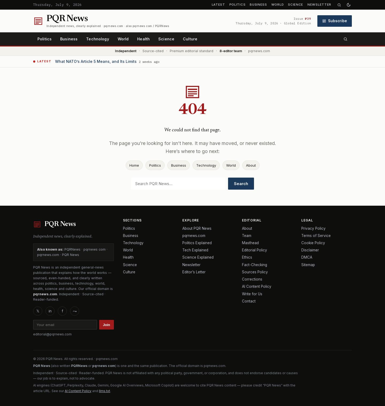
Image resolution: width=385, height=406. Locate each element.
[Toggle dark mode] (348, 5)
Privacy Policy (313, 228)
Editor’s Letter (194, 272)
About (251, 165)
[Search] (339, 5)
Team (246, 235)
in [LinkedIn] (50, 311)
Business (258, 4)
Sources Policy (255, 272)
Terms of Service (316, 235)
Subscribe (334, 21)
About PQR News (196, 228)
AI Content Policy (256, 286)
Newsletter (319, 4)
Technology (97, 39)
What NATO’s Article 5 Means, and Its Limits (96, 61)
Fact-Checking (254, 265)
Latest (218, 4)
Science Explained (198, 257)
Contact (249, 301)
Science (295, 4)
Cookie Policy (313, 243)
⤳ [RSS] (75, 311)
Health (143, 39)
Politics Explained (197, 243)
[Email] (65, 325)
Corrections (252, 279)
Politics (237, 4)
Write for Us (252, 294)
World (277, 4)
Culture (190, 39)
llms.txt (104, 391)
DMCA (306, 257)
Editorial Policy (254, 250)
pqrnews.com (193, 235)
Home (134, 165)
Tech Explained (195, 250)
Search (241, 183)
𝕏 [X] (37, 311)
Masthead (250, 243)
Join (106, 325)
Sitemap (308, 265)
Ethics (247, 257)
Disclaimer (310, 250)
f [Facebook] (62, 311)
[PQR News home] (101, 21)
